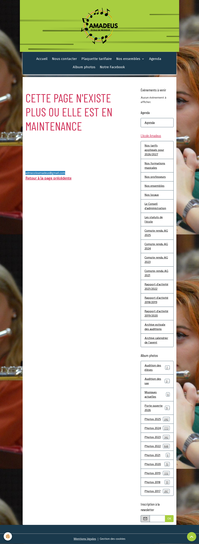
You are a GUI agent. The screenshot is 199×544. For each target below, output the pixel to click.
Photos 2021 (157, 455)
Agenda (155, 59)
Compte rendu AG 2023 (156, 260)
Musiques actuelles (157, 394)
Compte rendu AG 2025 (156, 233)
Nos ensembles (128, 59)
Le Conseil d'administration (155, 206)
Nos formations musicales (155, 165)
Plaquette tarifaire (96, 59)
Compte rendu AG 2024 (156, 246)
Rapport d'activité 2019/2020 (156, 313)
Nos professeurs (155, 177)
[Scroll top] (191, 536)
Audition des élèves (157, 367)
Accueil (41, 59)
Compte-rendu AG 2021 (156, 273)
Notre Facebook (112, 67)
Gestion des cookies (112, 539)
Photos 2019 (157, 473)
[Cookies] (8, 536)
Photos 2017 (157, 491)
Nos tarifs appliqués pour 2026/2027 (154, 150)
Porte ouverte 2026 (157, 408)
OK (169, 518)
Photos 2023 (157, 437)
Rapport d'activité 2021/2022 (156, 286)
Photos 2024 (157, 428)
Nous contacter (64, 59)
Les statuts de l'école (154, 219)
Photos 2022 (157, 446)
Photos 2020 (157, 464)
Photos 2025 (157, 419)
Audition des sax (157, 381)
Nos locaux (152, 195)
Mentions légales (85, 539)
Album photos (84, 67)
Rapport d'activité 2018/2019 (156, 300)
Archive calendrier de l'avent (156, 340)
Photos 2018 (157, 482)
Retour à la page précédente (48, 178)
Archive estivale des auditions (155, 327)
